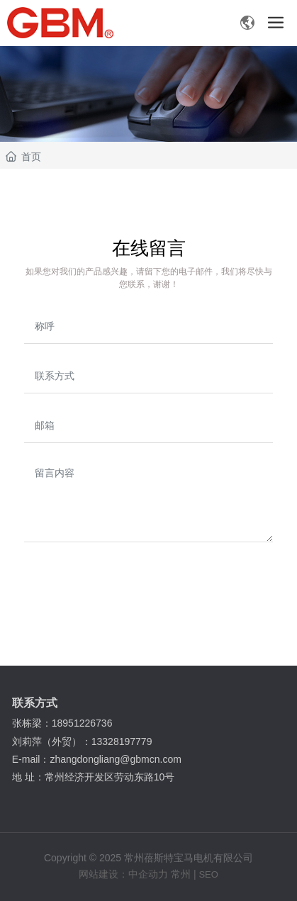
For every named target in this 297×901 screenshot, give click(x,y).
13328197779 (123, 741)
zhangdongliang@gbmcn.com (117, 759)
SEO (208, 874)
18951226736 (84, 723)
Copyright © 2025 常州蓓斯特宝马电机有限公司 (148, 857)
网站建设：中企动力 (123, 874)
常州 (181, 874)
